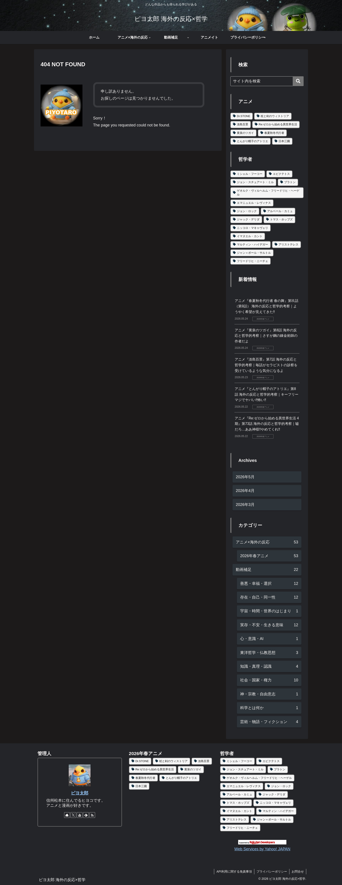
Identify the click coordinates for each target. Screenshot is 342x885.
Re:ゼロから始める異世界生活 (278, 124)
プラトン (290, 182)
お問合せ (298, 871)
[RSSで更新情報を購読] (92, 815)
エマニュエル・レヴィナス (254, 202)
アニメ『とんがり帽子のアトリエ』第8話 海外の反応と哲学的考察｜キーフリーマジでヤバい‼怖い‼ (266, 394)
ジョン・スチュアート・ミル (255, 182)
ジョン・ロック (247, 211)
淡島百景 (242, 124)
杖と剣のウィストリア (275, 116)
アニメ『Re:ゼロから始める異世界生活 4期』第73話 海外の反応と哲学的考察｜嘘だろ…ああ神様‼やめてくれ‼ (267, 423)
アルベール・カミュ (280, 211)
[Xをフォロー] (73, 815)
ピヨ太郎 (79, 793)
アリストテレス (288, 244)
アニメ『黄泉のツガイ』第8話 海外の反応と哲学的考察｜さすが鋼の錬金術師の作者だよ (266, 335)
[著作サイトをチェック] (67, 815)
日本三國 (284, 141)
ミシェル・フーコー (249, 173)
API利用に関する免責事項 (234, 871)
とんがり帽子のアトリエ (252, 141)
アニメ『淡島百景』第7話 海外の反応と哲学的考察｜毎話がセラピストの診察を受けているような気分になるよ (266, 364)
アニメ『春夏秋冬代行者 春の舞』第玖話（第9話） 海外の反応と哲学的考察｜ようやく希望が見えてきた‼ (266, 306)
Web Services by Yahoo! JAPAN (262, 849)
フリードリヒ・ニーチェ (252, 261)
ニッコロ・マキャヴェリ (252, 228)
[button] (298, 81)
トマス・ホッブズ (281, 219)
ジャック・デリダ (248, 219)
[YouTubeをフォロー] (79, 815)
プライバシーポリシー (271, 871)
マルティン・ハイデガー (252, 244)
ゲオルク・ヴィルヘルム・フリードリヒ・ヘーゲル (268, 192)
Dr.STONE (243, 116)
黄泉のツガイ (245, 132)
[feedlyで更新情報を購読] (86, 815)
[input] (267, 81)
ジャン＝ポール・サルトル (254, 252)
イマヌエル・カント (249, 236)
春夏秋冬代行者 (274, 132)
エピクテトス (281, 173)
